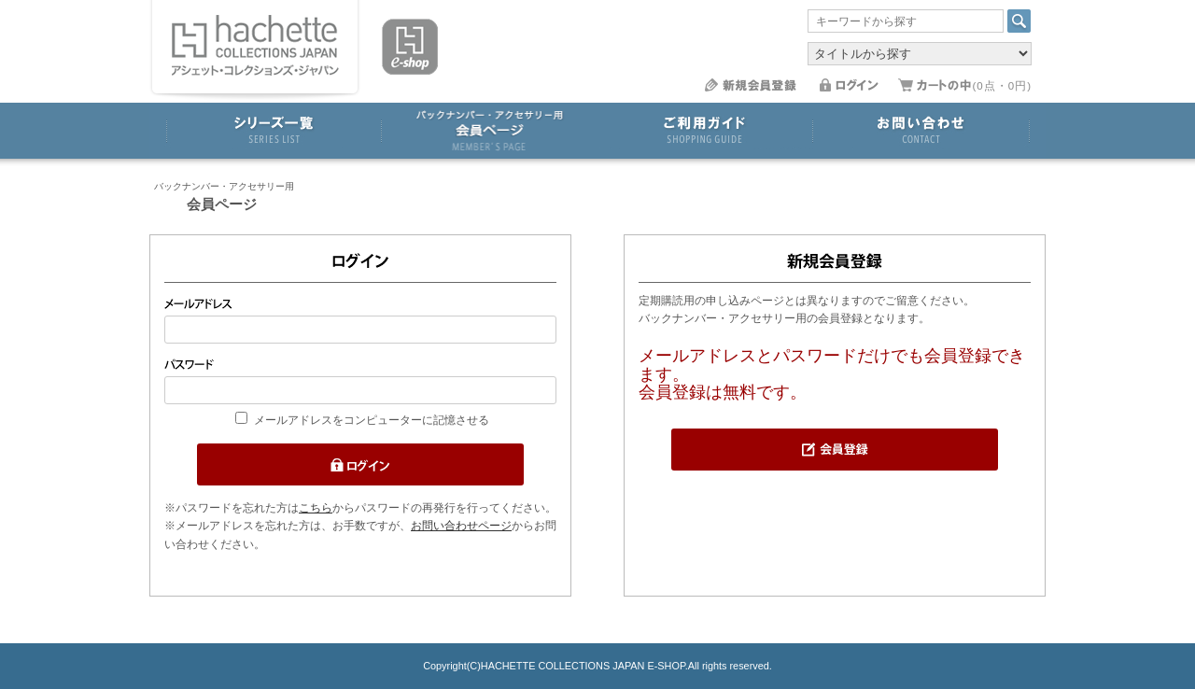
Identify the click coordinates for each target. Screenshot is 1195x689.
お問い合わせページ (461, 525)
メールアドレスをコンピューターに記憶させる (371, 420)
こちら (315, 507)
